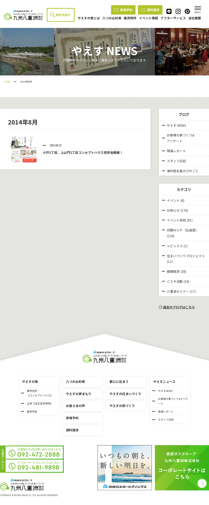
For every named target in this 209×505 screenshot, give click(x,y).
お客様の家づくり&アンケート (178, 138)
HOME (7, 81)
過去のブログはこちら (177, 307)
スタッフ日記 (174, 160)
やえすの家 (30, 381)
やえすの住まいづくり (125, 393)
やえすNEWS (162, 391)
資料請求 (150, 9)
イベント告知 (176, 220)
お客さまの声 (75, 405)
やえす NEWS (174, 125)
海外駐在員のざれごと (180, 170)
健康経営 (173, 271)
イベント (173, 200)
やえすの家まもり (78, 393)
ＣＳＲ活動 (175, 281)
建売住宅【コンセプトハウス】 (37, 393)
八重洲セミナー (178, 291)
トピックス (175, 245)
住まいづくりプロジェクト (186, 255)
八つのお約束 (75, 381)
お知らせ (173, 210)
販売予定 (29, 411)
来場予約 (123, 9)
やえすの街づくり (122, 405)
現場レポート (174, 150)
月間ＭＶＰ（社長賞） (183, 230)
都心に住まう (119, 381)
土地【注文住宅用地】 (37, 403)
